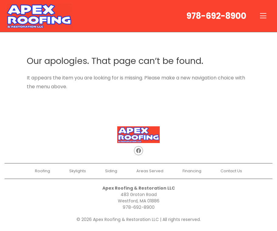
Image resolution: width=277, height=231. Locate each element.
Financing (192, 170)
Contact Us (231, 170)
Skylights (77, 170)
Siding (111, 170)
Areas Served (149, 170)
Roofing (42, 170)
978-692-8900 (216, 16)
